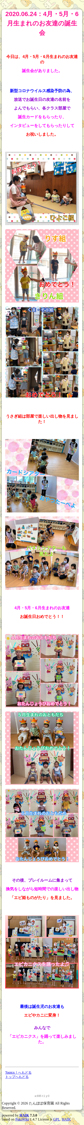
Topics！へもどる (18, 1072)
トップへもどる (17, 1077)
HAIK (24, 1115)
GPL (56, 1119)
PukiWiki (22, 1119)
